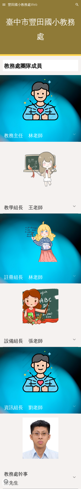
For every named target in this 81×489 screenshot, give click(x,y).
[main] (40, 28)
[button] (4, 4)
